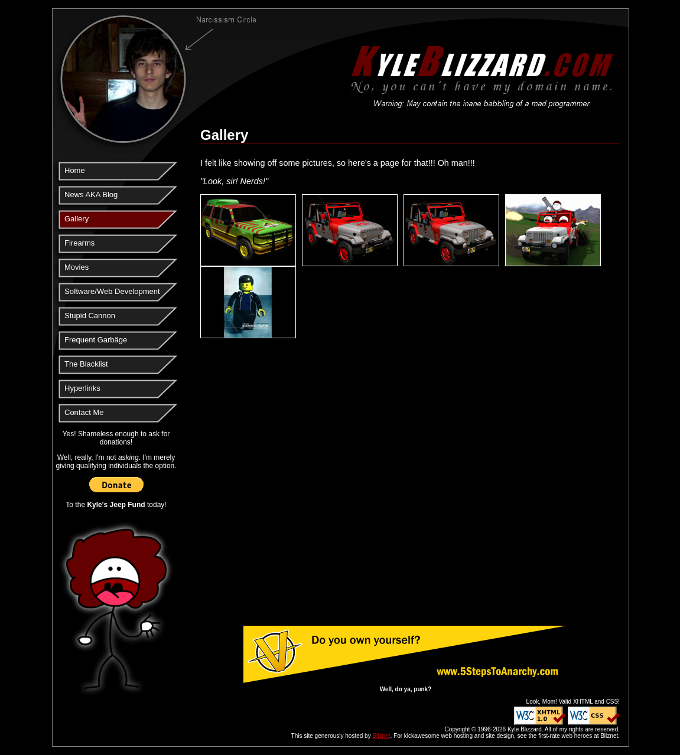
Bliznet (381, 736)
